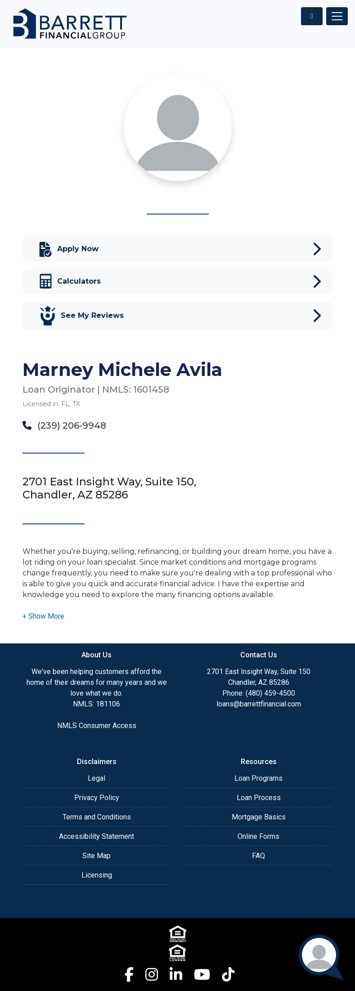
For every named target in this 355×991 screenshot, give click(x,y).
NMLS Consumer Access (96, 725)
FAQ (258, 855)
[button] (43, 616)
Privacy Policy (96, 797)
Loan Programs (258, 778)
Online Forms (258, 836)
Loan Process (259, 797)
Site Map (96, 855)
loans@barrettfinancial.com (258, 704)
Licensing (96, 875)
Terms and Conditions (97, 817)
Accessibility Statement (96, 836)
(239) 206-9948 (64, 425)
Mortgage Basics (259, 817)
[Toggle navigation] (337, 16)
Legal (96, 778)
